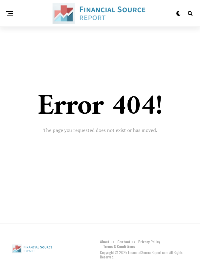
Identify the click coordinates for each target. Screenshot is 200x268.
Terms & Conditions (119, 246)
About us (107, 241)
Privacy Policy (149, 241)
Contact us (126, 241)
